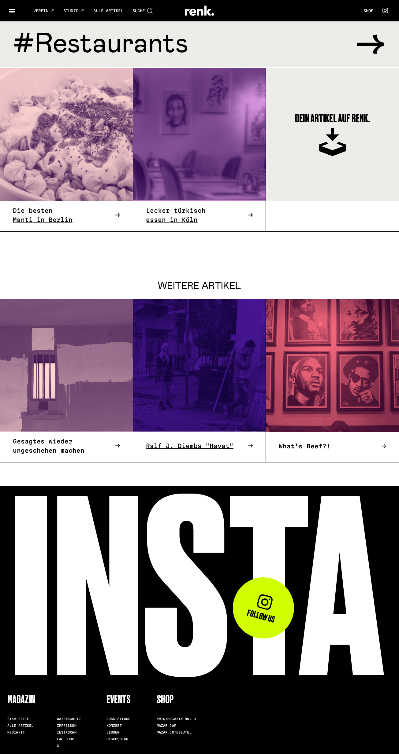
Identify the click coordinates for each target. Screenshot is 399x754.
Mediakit (16, 731)
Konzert (114, 724)
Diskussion (117, 738)
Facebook (65, 738)
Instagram (66, 731)
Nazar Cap (166, 724)
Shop (368, 11)
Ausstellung (118, 718)
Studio (73, 11)
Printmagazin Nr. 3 (176, 718)
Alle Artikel (108, 11)
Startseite (18, 718)
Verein (43, 11)
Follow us (261, 608)
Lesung (113, 731)
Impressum (66, 724)
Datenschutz (69, 718)
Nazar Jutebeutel (174, 731)
